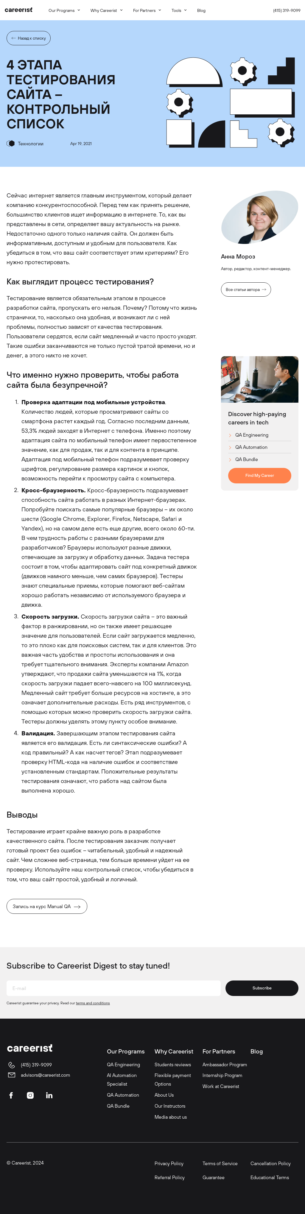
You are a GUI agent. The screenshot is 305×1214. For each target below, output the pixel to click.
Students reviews (173, 1064)
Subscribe (262, 988)
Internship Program (222, 1075)
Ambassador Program (225, 1064)
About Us (164, 1095)
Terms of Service (220, 1163)
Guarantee (214, 1177)
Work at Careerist (221, 1086)
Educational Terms (269, 1177)
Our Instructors (170, 1106)
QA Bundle (246, 459)
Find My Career (259, 475)
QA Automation (251, 447)
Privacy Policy (169, 1163)
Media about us (171, 1117)
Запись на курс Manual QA (42, 906)
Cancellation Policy (270, 1163)
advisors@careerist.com (45, 1075)
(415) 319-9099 (287, 10)
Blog (256, 1051)
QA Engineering (251, 435)
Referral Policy (170, 1177)
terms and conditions (93, 1003)
